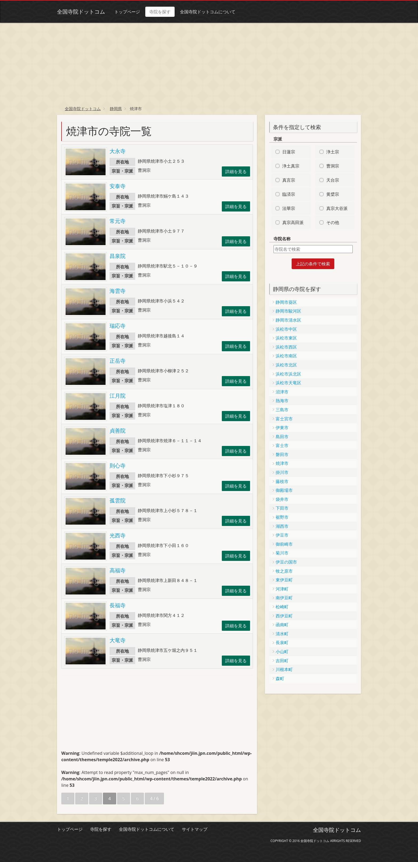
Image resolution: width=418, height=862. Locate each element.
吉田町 (282, 661)
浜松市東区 (286, 338)
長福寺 (118, 605)
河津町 (282, 589)
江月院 (118, 395)
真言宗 (288, 180)
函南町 (282, 625)
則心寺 (118, 465)
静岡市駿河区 (288, 311)
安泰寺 (118, 186)
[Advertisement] (209, 62)
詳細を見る (236, 171)
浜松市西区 (286, 347)
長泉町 (282, 642)
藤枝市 (282, 481)
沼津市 (282, 392)
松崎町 (282, 607)
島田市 (282, 437)
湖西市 (282, 526)
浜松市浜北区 (288, 374)
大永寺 (118, 151)
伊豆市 (282, 535)
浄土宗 (332, 152)
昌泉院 (118, 256)
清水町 (282, 634)
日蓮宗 (288, 152)
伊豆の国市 (286, 562)
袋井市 (282, 499)
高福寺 (118, 570)
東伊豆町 (284, 580)
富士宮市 (284, 419)
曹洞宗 (332, 166)
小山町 (282, 652)
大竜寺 (118, 640)
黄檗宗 (332, 194)
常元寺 (118, 221)
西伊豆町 (284, 616)
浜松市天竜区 (288, 383)
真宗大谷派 (337, 208)
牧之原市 (284, 571)
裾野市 (282, 517)
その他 (332, 222)
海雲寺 (118, 290)
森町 (280, 678)
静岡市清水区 (288, 320)
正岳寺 (118, 360)
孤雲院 (118, 500)
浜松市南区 (286, 356)
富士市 (282, 445)
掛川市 (282, 472)
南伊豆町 (284, 598)
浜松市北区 (286, 365)
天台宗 (332, 180)
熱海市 (282, 401)
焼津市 (282, 463)
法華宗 (288, 208)
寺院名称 (282, 239)
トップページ (127, 12)
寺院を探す (160, 12)
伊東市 (282, 427)
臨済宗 (288, 194)
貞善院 (118, 430)
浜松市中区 (286, 329)
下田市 (282, 508)
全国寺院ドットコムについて (207, 12)
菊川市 (282, 553)
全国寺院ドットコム (81, 11)
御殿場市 (284, 490)
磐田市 (282, 454)
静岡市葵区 (286, 302)
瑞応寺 (118, 325)
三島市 (282, 410)
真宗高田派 (293, 222)
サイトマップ (194, 829)
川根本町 (284, 669)
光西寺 (118, 535)
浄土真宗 (290, 166)
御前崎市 (284, 544)
